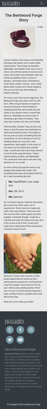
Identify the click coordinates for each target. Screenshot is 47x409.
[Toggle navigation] (41, 3)
